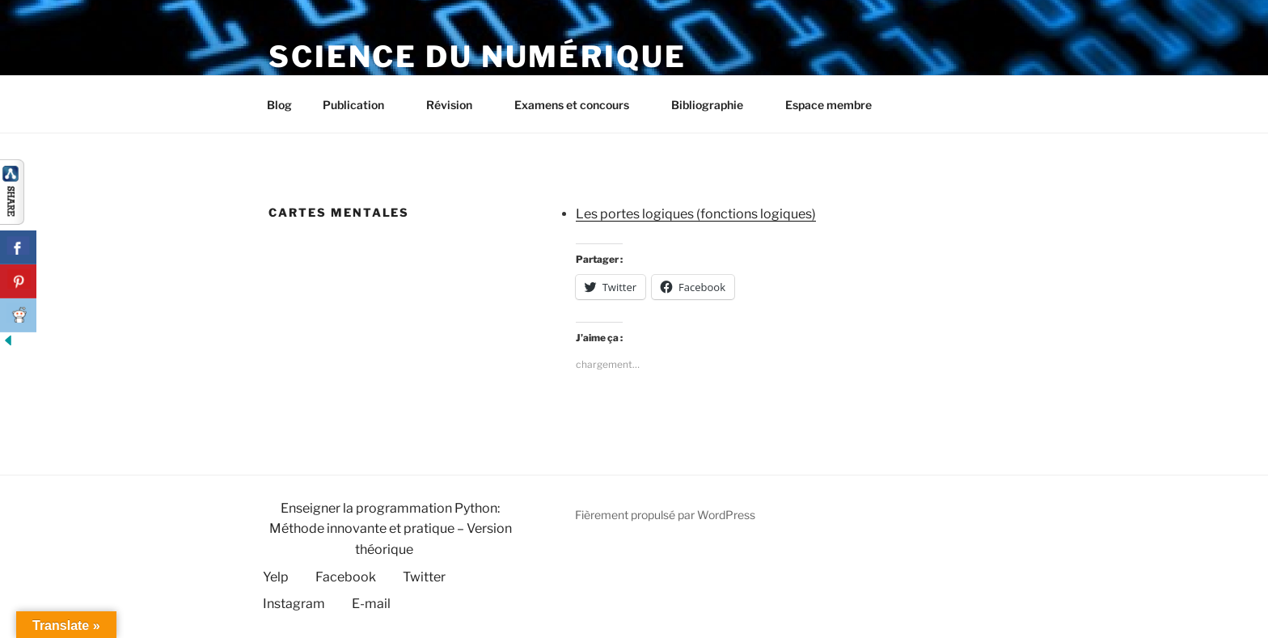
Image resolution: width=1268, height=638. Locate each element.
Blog (279, 105)
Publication (361, 105)
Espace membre (828, 105)
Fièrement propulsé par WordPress (665, 515)
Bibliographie (715, 105)
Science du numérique (477, 56)
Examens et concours (579, 105)
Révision (457, 105)
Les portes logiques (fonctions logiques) (696, 214)
